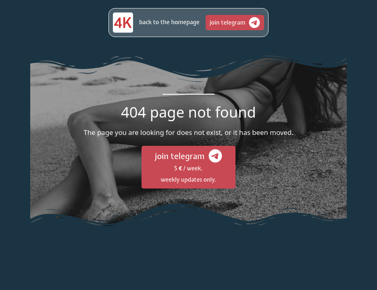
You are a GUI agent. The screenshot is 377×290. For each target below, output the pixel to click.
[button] (169, 22)
